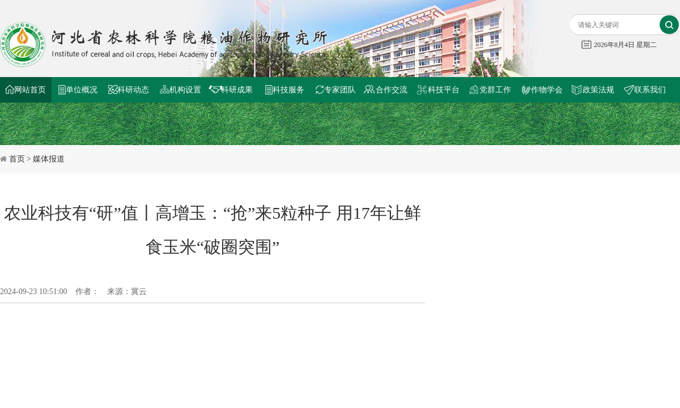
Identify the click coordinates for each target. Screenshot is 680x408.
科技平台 (444, 90)
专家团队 (340, 90)
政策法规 (598, 90)
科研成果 (237, 90)
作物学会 (547, 90)
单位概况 (81, 90)
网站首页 (30, 90)
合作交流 (391, 90)
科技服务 (288, 90)
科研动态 (133, 90)
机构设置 (185, 90)
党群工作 (495, 90)
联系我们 (650, 90)
